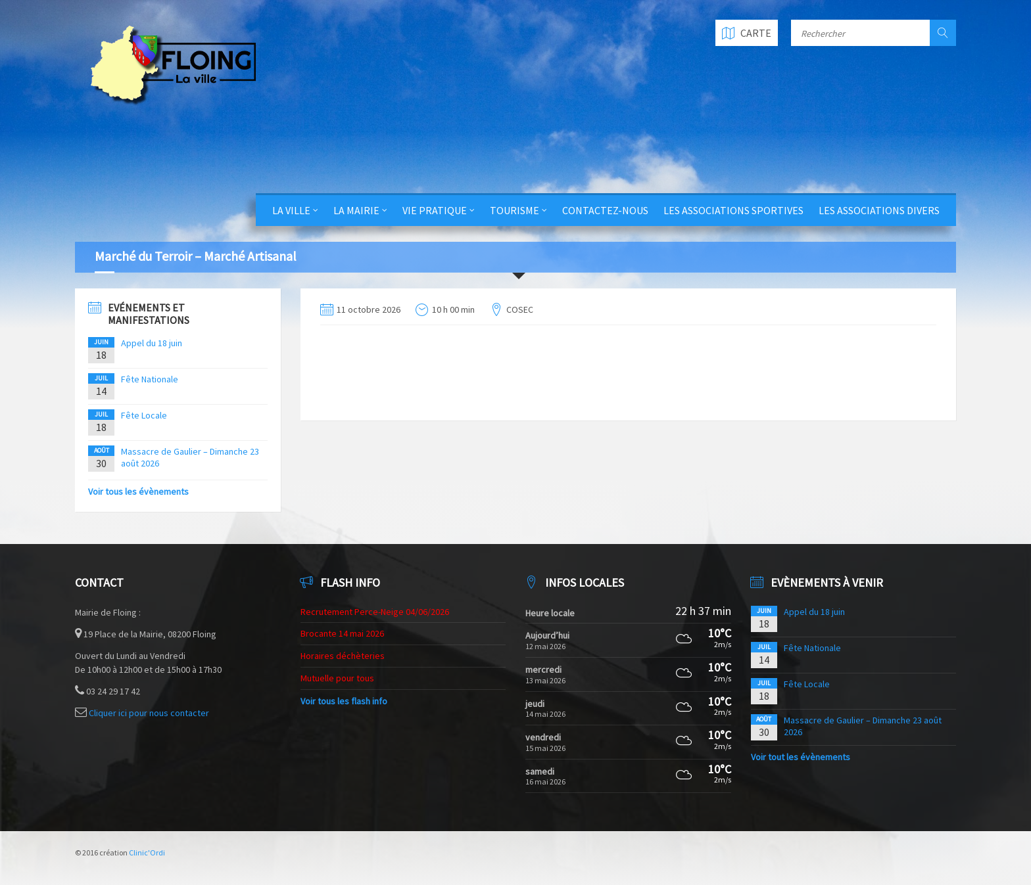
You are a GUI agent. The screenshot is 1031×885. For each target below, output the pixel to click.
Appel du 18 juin (151, 343)
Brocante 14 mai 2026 (342, 633)
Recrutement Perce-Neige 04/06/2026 (374, 612)
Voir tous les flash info (343, 701)
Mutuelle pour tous (337, 678)
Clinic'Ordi (147, 852)
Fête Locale (144, 415)
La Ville (291, 210)
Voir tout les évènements (800, 757)
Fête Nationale (149, 379)
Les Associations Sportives (733, 210)
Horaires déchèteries (342, 656)
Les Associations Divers (879, 210)
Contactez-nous (605, 210)
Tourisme (514, 210)
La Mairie (356, 210)
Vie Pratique (434, 210)
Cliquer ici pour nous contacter (149, 713)
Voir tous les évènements (138, 491)
